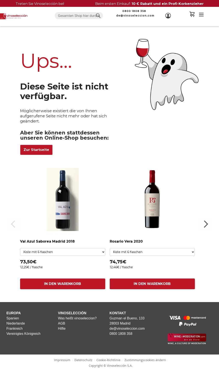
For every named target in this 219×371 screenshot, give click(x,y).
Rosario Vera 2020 (126, 241)
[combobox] (79, 15)
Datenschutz (83, 360)
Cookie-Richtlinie (108, 360)
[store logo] (13, 16)
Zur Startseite (36, 150)
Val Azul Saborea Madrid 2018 (47, 241)
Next (205, 224)
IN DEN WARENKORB (62, 284)
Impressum (62, 360)
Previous (13, 224)
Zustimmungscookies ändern (145, 360)
